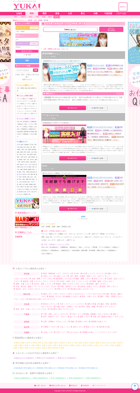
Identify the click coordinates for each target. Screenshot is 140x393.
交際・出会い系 (46, 237)
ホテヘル (19, 101)
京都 (49, 345)
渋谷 (24, 147)
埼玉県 (20, 174)
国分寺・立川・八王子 (26, 164)
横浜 (30, 167)
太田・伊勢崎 (20, 88)
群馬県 (26, 322)
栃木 (86, 343)
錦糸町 (103, 284)
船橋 (99, 314)
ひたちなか (20, 194)
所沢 (30, 179)
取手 (103, 332)
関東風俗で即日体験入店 (46, 368)
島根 (90, 345)
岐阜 (26, 345)
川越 (75, 307)
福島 (51, 343)
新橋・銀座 (33, 154)
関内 (50, 294)
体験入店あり (101, 250)
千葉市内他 (64, 314)
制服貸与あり (32, 129)
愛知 (21, 345)
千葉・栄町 (47, 314)
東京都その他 (75, 289)
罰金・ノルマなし (29, 124)
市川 (23, 184)
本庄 (33, 309)
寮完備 (95, 247)
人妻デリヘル (33, 113)
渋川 (105, 321)
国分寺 (37, 289)
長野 (120, 343)
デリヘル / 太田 (48, 169)
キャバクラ (20, 113)
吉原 (28, 147)
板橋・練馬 (20, 152)
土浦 (32, 191)
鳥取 (84, 345)
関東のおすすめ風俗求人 (46, 358)
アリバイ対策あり (23, 126)
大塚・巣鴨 (27, 149)
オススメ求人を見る (111, 29)
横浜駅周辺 (79, 294)
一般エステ (26, 108)
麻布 (73, 281)
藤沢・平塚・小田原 (24, 172)
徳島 (15, 348)
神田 (77, 284)
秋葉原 (70, 284)
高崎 (29, 88)
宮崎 (49, 348)
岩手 (28, 343)
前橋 (26, 88)
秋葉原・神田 (61, 284)
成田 (28, 186)
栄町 (55, 314)
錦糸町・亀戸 (22, 159)
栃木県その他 (22, 191)
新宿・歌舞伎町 (25, 144)
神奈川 (63, 343)
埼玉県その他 (25, 182)
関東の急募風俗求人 (41, 378)
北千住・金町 (27, 157)
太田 (67, 49)
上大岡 (88, 294)
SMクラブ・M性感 (98, 234)
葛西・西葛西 (51, 286)
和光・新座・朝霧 (23, 179)
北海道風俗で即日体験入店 (24, 368)
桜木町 (62, 294)
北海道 (16, 343)
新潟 (97, 343)
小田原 (22, 299)
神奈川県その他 (35, 299)
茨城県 (28, 191)
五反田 (16, 281)
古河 (109, 332)
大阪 (43, 345)
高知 (112, 345)
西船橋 (106, 314)
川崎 (43, 296)
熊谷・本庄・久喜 (22, 309)
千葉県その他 (105, 316)
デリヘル (19, 98)
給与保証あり (26, 121)
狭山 (112, 307)
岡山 (79, 345)
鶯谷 (106, 276)
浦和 (32, 174)
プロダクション (98, 237)
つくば (97, 332)
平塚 (15, 299)
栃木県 (23, 189)
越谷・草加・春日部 (108, 304)
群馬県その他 (66, 226)
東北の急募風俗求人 (58, 378)
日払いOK (19, 121)
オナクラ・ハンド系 (27, 101)
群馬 (80, 343)
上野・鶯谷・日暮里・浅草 (79, 276)
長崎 (43, 348)
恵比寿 (38, 281)
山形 (45, 343)
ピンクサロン (27, 103)
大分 (32, 348)
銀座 (110, 281)
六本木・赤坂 (25, 154)
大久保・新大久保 (80, 273)
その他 (34, 111)
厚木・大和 (86, 296)
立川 (44, 289)
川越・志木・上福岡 (64, 306)
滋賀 (60, 345)
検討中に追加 (97, 108)
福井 (114, 343)
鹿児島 (55, 348)
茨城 (92, 343)
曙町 (56, 294)
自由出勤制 (20, 131)
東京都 (18, 144)
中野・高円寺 (21, 162)
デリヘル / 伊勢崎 (49, 57)
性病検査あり (24, 129)
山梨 (15, 345)
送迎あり (31, 126)
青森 (23, 343)
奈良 (66, 345)
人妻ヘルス (26, 113)
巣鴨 (49, 279)
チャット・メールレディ (25, 111)
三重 (32, 345)
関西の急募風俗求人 (94, 378)
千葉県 (32, 182)
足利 (34, 189)
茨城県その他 (27, 194)
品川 (121, 279)
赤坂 (86, 281)
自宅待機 (31, 131)
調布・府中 (106, 286)
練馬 (88, 279)
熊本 (26, 348)
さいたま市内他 (77, 304)
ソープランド (24, 106)
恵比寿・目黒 (28, 281)
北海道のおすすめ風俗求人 (24, 358)
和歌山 (72, 345)
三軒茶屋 (51, 281)
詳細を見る (72, 108)
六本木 (80, 281)
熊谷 (44, 309)
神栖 (115, 332)
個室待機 (26, 131)
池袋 (21, 147)
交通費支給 (33, 121)
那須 (87, 327)
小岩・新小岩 (38, 286)
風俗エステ (25, 98)
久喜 (39, 309)
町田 (33, 164)
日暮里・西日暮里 (21, 279)
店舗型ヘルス (32, 98)
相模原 (29, 169)
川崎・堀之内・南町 (113, 294)
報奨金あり (21, 124)
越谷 (43, 307)
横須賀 (25, 169)
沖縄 (62, 348)
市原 (31, 186)
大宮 (28, 174)
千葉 (75, 343)
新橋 (105, 281)
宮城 (34, 343)
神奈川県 (26, 167)
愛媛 (118, 345)
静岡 (38, 345)
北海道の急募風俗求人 (22, 378)
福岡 (21, 348)
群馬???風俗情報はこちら (27, 222)
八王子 (50, 289)
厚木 (94, 296)
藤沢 (119, 296)
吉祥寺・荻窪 (29, 162)
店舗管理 (18, 237)
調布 (114, 286)
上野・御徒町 (97, 276)
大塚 (44, 279)
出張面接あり (25, 134)
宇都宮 (27, 189)
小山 (31, 189)
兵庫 (54, 345)
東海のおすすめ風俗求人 (67, 358)
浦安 (34, 184)
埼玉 (69, 343)
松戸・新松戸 (20, 186)
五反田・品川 (30, 152)
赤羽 (25, 152)
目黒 (44, 281)
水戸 (35, 191)
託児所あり (45, 250)
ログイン (123, 7)
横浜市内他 (97, 294)
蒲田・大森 (20, 157)
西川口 (24, 174)
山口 (101, 345)
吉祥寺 (95, 286)
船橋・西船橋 (29, 184)
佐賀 (38, 348)
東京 (83, 284)
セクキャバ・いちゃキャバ (73, 237)
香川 (107, 345)
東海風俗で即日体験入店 (88, 368)
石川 (109, 343)
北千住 (49, 284)
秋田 (39, 343)
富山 (103, 343)
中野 (74, 286)
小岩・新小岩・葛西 (32, 159)
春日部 (49, 307)
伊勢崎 (62, 49)
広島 (96, 345)
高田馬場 (33, 149)
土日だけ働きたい (47, 253)
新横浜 (70, 294)
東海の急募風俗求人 (76, 378)
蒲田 (28, 284)
